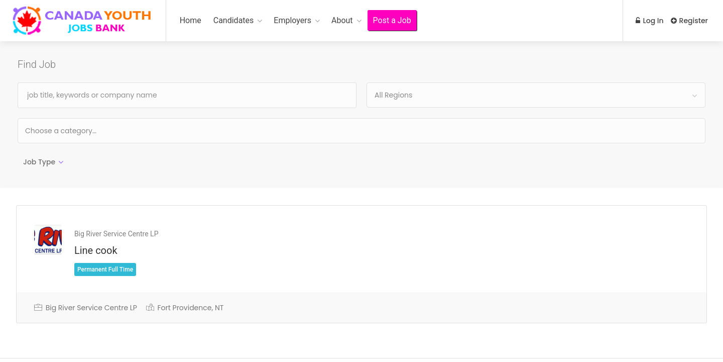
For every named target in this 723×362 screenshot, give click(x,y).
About (342, 20)
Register (689, 21)
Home (190, 20)
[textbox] (93, 130)
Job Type (39, 162)
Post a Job (392, 20)
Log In (649, 21)
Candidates (233, 20)
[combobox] (536, 95)
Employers (292, 20)
